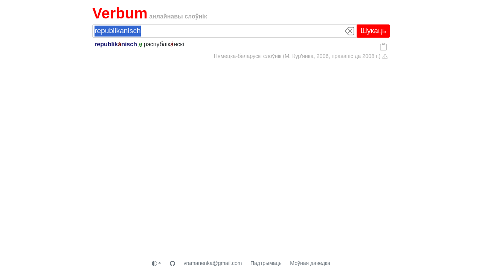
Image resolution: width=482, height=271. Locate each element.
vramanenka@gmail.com (212, 263)
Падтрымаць (266, 263)
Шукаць (373, 31)
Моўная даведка (310, 263)
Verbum (120, 13)
